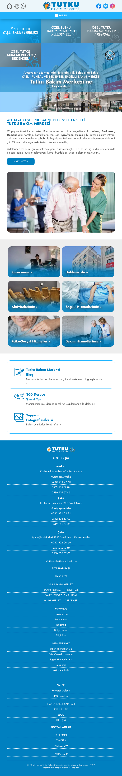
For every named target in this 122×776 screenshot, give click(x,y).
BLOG (61, 715)
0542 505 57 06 (61, 524)
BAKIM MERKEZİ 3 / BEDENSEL (61, 600)
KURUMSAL (61, 609)
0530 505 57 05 (61, 492)
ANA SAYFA (9, 6)
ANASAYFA (61, 576)
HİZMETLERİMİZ (61, 643)
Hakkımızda (61, 614)
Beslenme (61, 665)
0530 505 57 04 (61, 487)
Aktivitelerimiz (61, 670)
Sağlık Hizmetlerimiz (61, 659)
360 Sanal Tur (61, 696)
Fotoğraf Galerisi (61, 690)
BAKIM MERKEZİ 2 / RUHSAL (61, 595)
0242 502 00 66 (61, 542)
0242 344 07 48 (61, 482)
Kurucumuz (61, 619)
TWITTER (105, 6)
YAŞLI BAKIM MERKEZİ (61, 584)
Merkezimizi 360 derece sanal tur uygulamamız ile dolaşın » (61, 399)
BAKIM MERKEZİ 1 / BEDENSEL (61, 590)
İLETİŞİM (61, 720)
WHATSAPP (23, 6)
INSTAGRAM (112, 6)
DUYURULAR (61, 709)
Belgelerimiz (61, 630)
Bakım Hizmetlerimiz (61, 649)
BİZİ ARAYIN (16, 6)
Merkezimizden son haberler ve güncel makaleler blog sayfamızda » (64, 376)
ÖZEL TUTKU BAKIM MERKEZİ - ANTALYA (61, 6)
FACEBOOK (98, 6)
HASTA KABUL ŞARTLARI (61, 704)
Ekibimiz (61, 625)
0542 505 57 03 (61, 519)
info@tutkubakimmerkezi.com (61, 561)
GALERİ (61, 685)
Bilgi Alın (61, 635)
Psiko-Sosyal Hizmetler (61, 654)
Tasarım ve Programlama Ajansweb (61, 767)
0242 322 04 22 (61, 513)
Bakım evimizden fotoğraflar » (43, 419)
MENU (63, 15)
